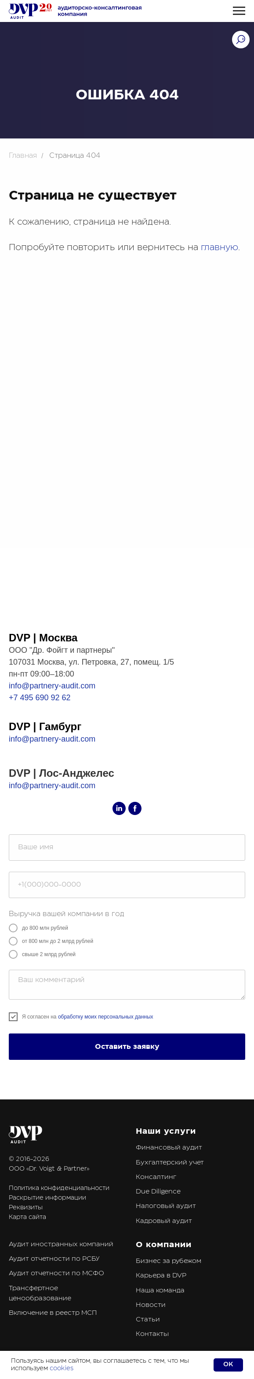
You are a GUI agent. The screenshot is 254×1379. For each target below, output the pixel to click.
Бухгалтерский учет (170, 1162)
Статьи (148, 1319)
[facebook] (135, 808)
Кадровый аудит (164, 1221)
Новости (151, 1305)
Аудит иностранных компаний (61, 1244)
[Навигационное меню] (239, 11)
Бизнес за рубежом (168, 1261)
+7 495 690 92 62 (40, 697)
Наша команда (160, 1290)
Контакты (152, 1334)
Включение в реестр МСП (53, 1313)
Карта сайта (27, 1217)
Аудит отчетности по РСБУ (54, 1258)
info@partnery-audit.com (52, 685)
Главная (23, 155)
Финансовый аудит (169, 1147)
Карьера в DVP (161, 1275)
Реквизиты (26, 1207)
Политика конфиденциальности (59, 1188)
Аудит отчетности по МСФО (56, 1273)
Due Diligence (158, 1191)
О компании (164, 1244)
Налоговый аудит (166, 1206)
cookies (61, 1368)
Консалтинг (156, 1177)
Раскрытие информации (47, 1198)
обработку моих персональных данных (105, 1017)
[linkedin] (119, 808)
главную (219, 247)
